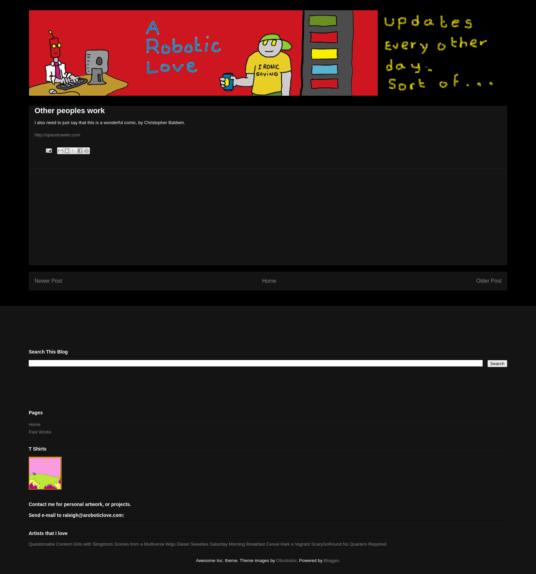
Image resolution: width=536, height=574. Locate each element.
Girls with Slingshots (93, 544)
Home (269, 281)
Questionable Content (50, 544)
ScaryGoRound (326, 544)
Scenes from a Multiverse (139, 544)
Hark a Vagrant (295, 544)
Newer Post (48, 281)
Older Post (488, 281)
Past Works (40, 432)
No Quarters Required (364, 544)
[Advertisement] (268, 216)
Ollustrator (286, 560)
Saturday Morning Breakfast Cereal (244, 544)
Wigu (170, 544)
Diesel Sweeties (193, 544)
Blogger (331, 560)
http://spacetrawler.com (57, 134)
